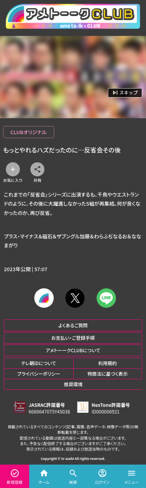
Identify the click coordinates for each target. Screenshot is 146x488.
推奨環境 (73, 384)
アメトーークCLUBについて (73, 350)
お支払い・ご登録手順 (73, 337)
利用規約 (107, 363)
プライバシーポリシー (38, 373)
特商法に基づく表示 (108, 373)
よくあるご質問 (73, 325)
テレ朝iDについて (38, 363)
